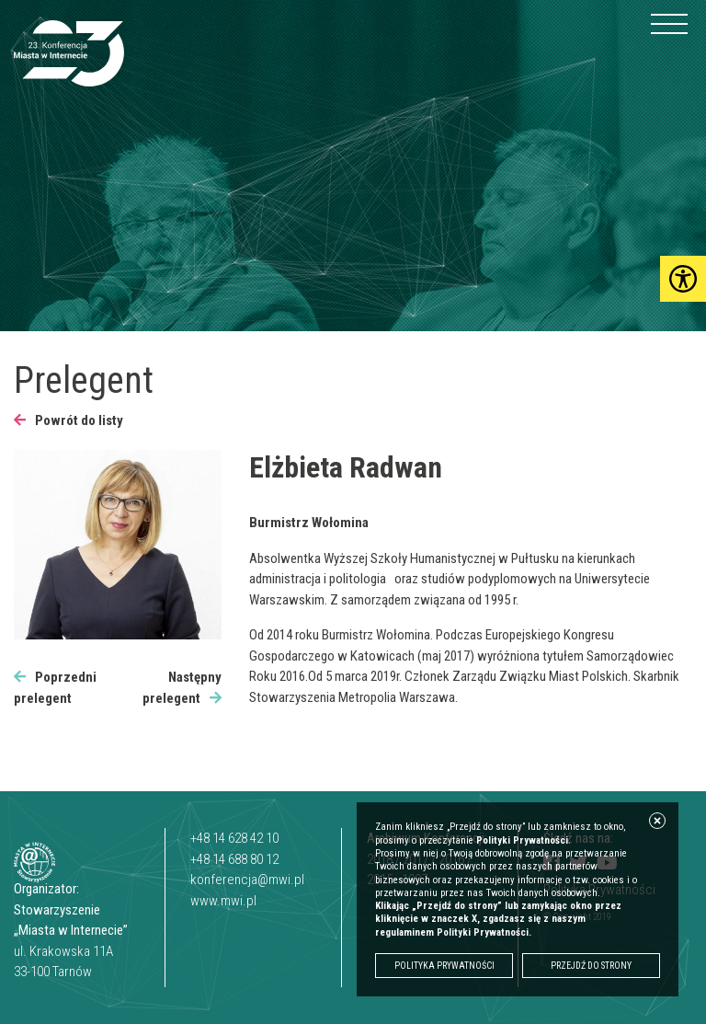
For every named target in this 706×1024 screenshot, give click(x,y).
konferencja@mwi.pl (247, 879)
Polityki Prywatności (522, 840)
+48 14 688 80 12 (234, 859)
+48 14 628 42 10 (234, 838)
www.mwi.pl (223, 900)
